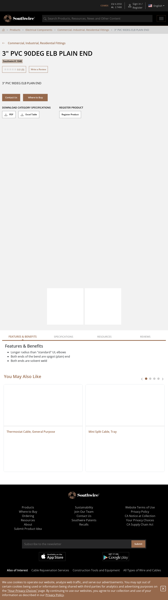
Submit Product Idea (28, 529)
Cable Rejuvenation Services (50, 570)
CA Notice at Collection (140, 516)
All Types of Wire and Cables (142, 570)
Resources (28, 520)
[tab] (146, 378)
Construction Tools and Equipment (96, 570)
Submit (138, 543)
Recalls (84, 524)
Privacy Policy (55, 595)
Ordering (28, 516)
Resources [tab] (104, 336)
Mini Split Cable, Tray (103, 432)
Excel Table (29, 114)
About (28, 524)
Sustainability (84, 507)
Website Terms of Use (140, 507)
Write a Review (38, 69)
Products (15, 30)
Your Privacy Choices (140, 520)
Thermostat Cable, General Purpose (31, 432)
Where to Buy (35, 97)
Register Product (70, 114)
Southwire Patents (84, 520)
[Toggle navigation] (161, 18)
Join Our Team (84, 512)
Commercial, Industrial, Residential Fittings (83, 30)
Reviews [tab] (145, 336)
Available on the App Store (52, 556)
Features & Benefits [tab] (23, 336)
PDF (8, 114)
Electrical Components (39, 30)
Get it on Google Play (115, 556)
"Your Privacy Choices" (22, 591)
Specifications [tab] (63, 336)
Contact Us (11, 97)
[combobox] (97, 18)
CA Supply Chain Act (140, 524)
